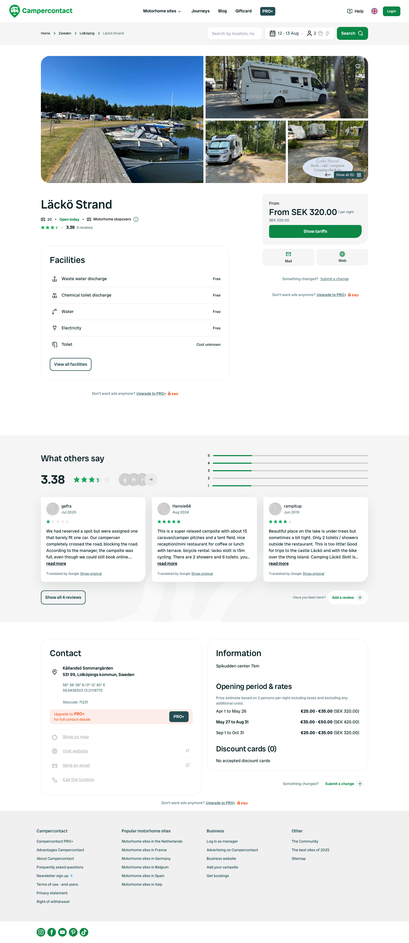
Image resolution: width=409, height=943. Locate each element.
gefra (66, 506)
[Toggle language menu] (374, 11)
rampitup (293, 506)
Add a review (348, 597)
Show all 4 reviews (63, 597)
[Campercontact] (41, 11)
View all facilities (70, 364)
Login (391, 11)
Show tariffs (315, 231)
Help (355, 11)
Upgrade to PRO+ (151, 393)
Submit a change (334, 278)
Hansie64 (181, 506)
